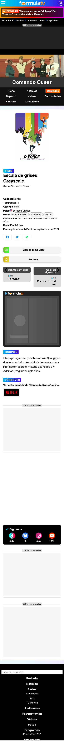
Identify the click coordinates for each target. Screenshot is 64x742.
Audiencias (32, 708)
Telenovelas (32, 739)
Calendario (32, 693)
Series (20, 20)
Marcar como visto (34, 250)
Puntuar (33, 259)
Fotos (32, 724)
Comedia (36, 214)
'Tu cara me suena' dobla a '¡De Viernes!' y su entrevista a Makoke (29, 12)
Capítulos (52, 20)
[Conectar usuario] (61, 3)
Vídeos (32, 96)
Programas (32, 730)
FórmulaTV (8, 20)
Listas (32, 698)
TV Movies (32, 702)
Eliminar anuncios (33, 25)
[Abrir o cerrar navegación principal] (3, 3)
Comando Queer (35, 20)
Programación (32, 713)
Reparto (11, 96)
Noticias (32, 91)
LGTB (48, 214)
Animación (21, 214)
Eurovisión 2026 (32, 734)
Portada (32, 678)
